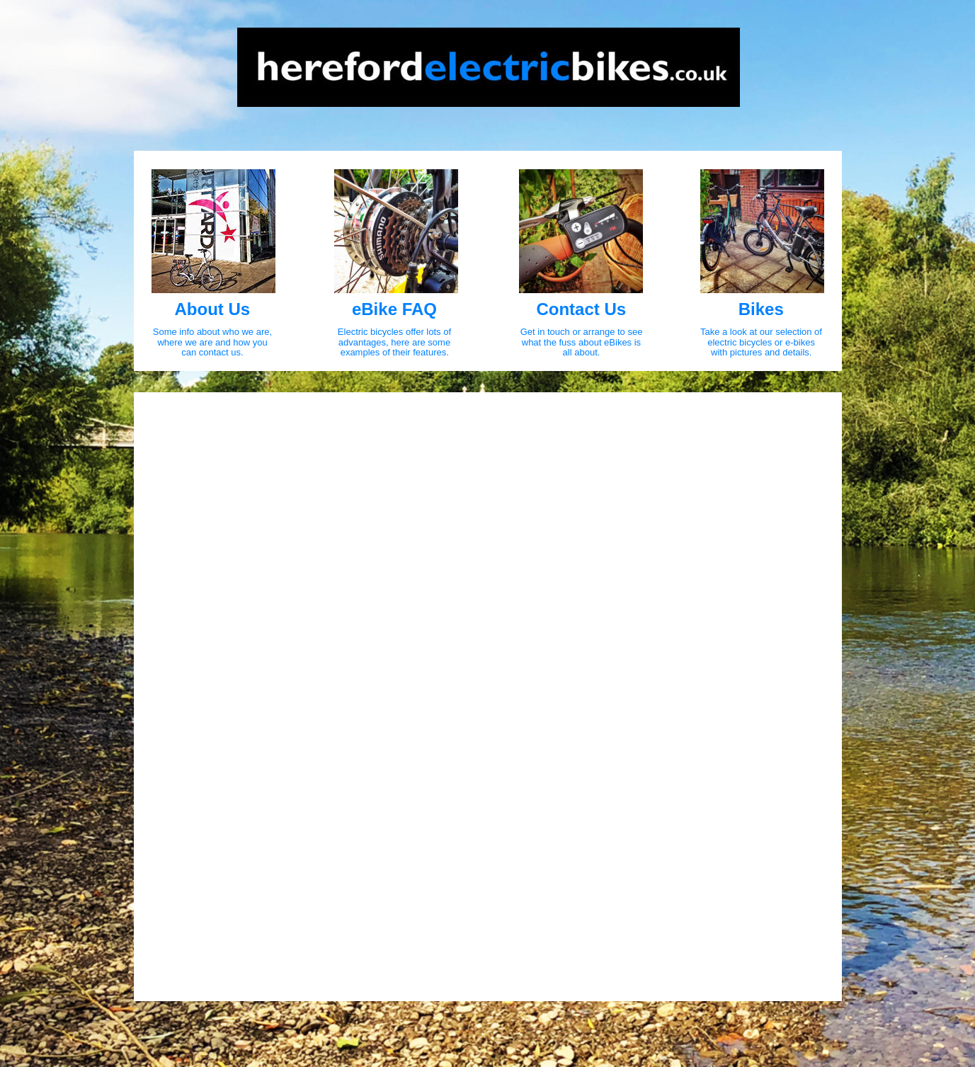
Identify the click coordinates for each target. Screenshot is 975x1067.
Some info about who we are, (214, 331)
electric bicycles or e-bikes (762, 342)
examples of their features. (395, 352)
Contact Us (581, 309)
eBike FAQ (394, 309)
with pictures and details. (761, 352)
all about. (581, 352)
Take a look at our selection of (762, 331)
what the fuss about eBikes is (583, 342)
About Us (213, 309)
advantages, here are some (395, 342)
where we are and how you (213, 342)
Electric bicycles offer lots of (396, 331)
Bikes (761, 309)
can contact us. (212, 352)
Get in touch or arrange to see (582, 331)
